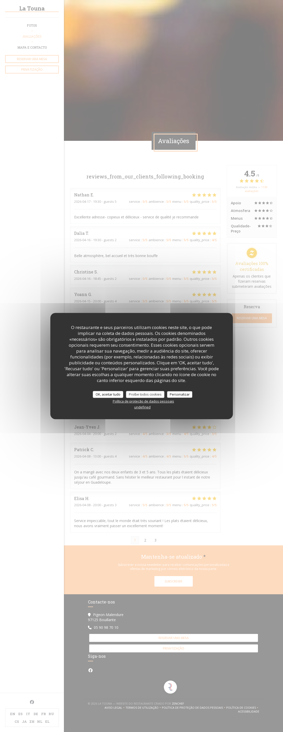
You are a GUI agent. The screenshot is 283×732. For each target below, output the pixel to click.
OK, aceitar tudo (108, 394)
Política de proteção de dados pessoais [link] (143, 401)
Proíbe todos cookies (145, 394)
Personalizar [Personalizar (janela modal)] (180, 394)
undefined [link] (142, 407)
